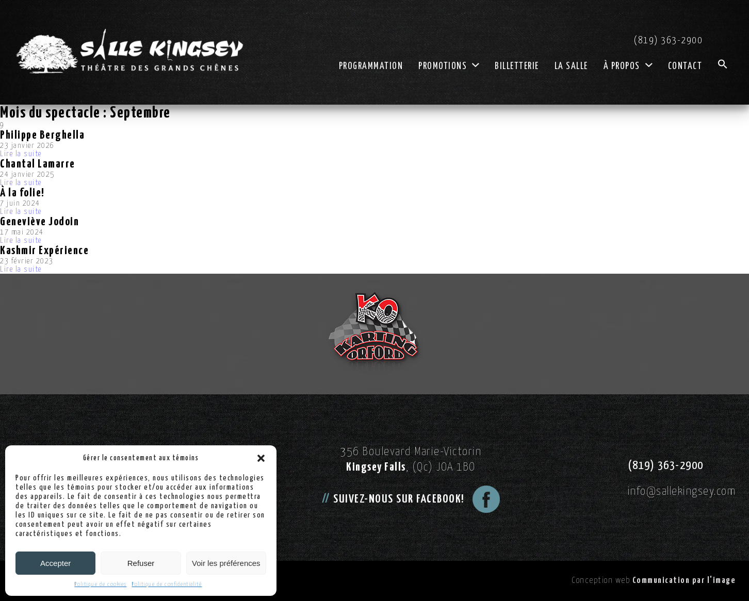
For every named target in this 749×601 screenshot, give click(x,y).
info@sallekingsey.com (682, 491)
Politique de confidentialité (167, 584)
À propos (628, 66)
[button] (261, 458)
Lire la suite (21, 154)
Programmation (371, 66)
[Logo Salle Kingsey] (129, 51)
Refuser (141, 563)
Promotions (448, 66)
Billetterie (517, 66)
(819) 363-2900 (668, 40)
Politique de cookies (101, 584)
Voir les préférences (226, 563)
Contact (685, 66)
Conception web (654, 580)
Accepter (55, 563)
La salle (571, 66)
